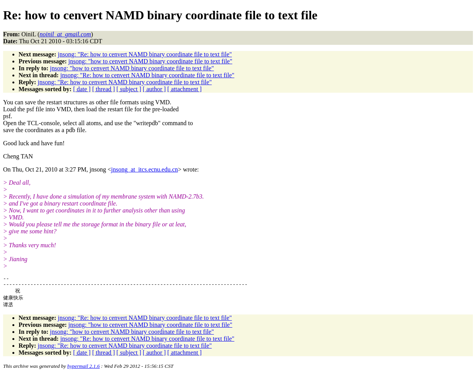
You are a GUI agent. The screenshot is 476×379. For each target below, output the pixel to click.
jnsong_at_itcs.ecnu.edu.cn (144, 169)
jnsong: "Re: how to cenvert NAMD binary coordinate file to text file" (145, 54)
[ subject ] (128, 89)
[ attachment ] (184, 89)
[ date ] (82, 89)
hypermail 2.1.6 (83, 369)
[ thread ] (103, 89)
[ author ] (154, 89)
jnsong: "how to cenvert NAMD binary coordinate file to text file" (150, 61)
